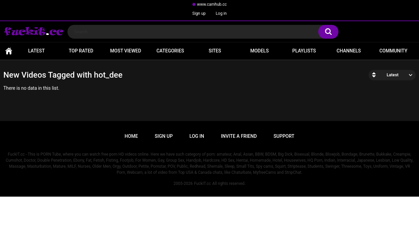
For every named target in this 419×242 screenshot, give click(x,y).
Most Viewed (125, 50)
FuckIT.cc (202, 183)
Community (393, 50)
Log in (221, 13)
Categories (170, 50)
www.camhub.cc (212, 4)
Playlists (304, 50)
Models (259, 50)
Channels (349, 50)
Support (284, 136)
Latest (36, 50)
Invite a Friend (239, 136)
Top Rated (81, 50)
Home (8, 50)
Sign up (199, 13)
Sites (214, 50)
